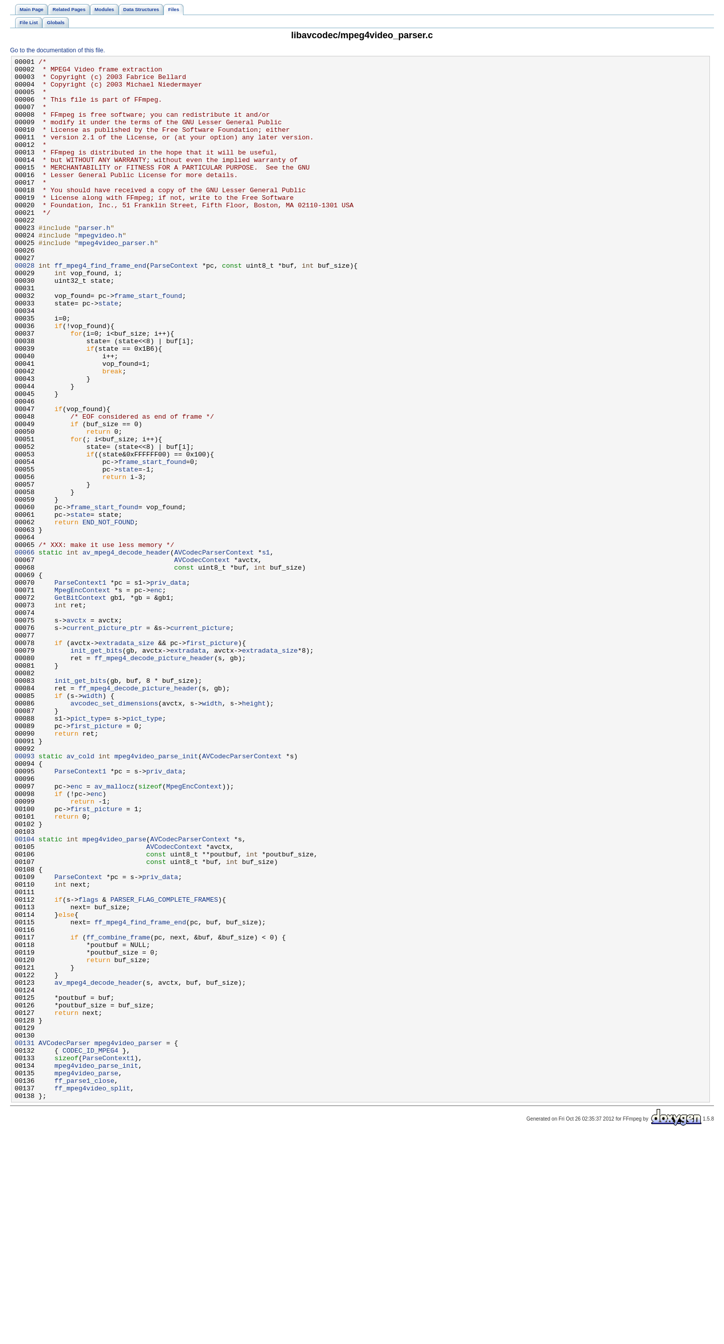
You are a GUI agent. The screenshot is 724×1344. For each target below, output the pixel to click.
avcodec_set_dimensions (114, 832)
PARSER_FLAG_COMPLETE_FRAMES (164, 1068)
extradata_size (126, 760)
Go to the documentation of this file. (57, 50)
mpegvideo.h (100, 271)
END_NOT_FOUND (108, 615)
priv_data (168, 687)
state (109, 352)
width (92, 823)
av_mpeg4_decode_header (126, 651)
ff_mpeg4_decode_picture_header (154, 778)
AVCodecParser (64, 1240)
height (254, 832)
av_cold (80, 896)
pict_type (88, 850)
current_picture (200, 742)
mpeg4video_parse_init (156, 896)
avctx (76, 733)
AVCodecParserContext (214, 651)
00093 (25, 896)
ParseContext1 (80, 687)
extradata (188, 769)
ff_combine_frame (118, 1113)
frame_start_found (148, 343)
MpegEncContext (82, 696)
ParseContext (174, 307)
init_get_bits (96, 769)
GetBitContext (80, 705)
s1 (266, 651)
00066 (25, 651)
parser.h (94, 262)
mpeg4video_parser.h (116, 280)
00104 (25, 995)
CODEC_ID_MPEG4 (90, 1249)
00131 (25, 1240)
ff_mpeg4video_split (92, 1294)
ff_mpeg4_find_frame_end (100, 307)
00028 (25, 307)
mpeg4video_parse (114, 995)
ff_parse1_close (84, 1285)
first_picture (212, 760)
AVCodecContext (202, 660)
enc (156, 696)
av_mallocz (114, 932)
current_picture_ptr (104, 742)
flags (88, 1068)
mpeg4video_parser (128, 1240)
